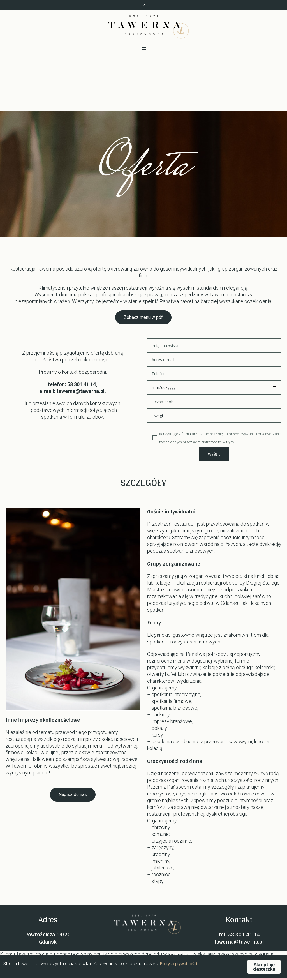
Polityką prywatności (178, 963)
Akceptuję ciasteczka (264, 966)
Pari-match (178, 954)
